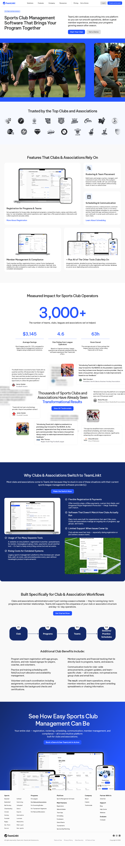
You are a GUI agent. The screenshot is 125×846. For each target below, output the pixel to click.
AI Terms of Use (90, 840)
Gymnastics (20, 815)
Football (6, 818)
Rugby (6, 821)
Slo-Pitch (7, 825)
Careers (87, 802)
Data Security (79, 840)
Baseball (6, 799)
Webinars (102, 812)
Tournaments (61, 825)
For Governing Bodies (37, 805)
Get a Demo (84, 3)
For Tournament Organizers (39, 808)
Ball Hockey (7, 805)
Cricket (6, 812)
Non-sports (20, 828)
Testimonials (88, 805)
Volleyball (19, 805)
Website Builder (61, 809)
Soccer (6, 828)
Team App (60, 812)
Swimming (20, 802)
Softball (19, 799)
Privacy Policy (68, 840)
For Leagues (34, 799)
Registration (60, 806)
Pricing (76, 3)
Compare (102, 820)
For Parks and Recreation (38, 812)
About (87, 799)
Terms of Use (58, 840)
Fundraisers (60, 819)
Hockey (6, 815)
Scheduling (60, 816)
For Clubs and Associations (38, 802)
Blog (101, 806)
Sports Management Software (65, 799)
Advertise (103, 799)
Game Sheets (61, 822)
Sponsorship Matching (63, 829)
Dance (18, 808)
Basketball (7, 802)
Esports (19, 812)
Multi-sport (20, 825)
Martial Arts (20, 821)
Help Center (103, 809)
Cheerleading (8, 808)
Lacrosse (19, 818)
